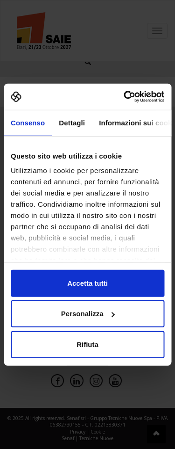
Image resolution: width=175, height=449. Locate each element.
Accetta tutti (87, 283)
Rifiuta (87, 344)
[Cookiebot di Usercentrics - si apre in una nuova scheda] (124, 97)
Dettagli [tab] (72, 122)
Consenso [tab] (28, 122)
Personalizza (88, 314)
